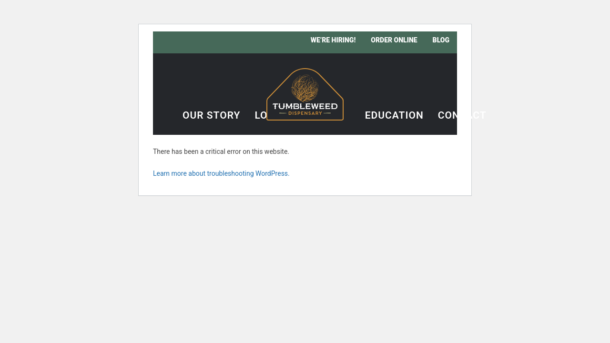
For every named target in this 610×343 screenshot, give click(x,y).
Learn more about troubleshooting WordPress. (221, 173)
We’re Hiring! (333, 40)
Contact (462, 116)
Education (394, 116)
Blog (441, 40)
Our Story (212, 116)
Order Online (394, 40)
